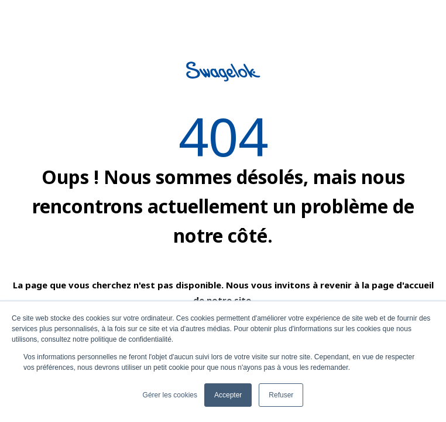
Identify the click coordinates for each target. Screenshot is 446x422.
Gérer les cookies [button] (170, 395)
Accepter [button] (228, 395)
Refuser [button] (281, 395)
